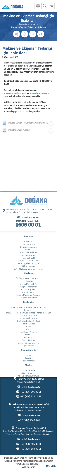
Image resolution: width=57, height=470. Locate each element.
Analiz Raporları (28, 363)
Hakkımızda (28, 312)
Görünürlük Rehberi (28, 323)
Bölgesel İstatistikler (28, 369)
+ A (40, 34)
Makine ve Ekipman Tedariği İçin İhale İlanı (28, 27)
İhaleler (32, 24)
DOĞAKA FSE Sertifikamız (28, 332)
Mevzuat (28, 321)
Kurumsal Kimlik (28, 329)
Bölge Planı (28, 352)
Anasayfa (23, 24)
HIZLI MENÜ (48, 466)
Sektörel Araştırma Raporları (28, 366)
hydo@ (31, 387)
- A (32, 34)
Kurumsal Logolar (28, 326)
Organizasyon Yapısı (28, 318)
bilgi (30, 288)
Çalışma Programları (28, 358)
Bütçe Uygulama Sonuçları (29, 334)
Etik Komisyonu (28, 337)
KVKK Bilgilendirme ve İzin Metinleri (28, 340)
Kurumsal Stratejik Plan (28, 355)
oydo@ (31, 439)
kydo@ (31, 415)
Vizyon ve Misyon (28, 315)
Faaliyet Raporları (28, 360)
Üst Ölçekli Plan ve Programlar (28, 349)
